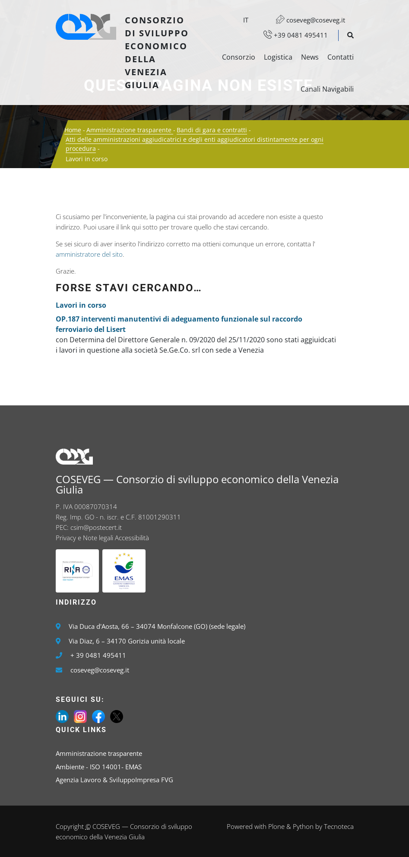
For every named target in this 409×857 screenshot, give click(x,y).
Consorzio (238, 57)
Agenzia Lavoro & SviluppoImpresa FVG (114, 779)
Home (72, 130)
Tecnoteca (339, 826)
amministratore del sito (89, 254)
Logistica (278, 57)
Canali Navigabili (327, 89)
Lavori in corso (81, 305)
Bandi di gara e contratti (212, 130)
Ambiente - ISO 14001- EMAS (99, 766)
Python (303, 826)
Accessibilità (132, 537)
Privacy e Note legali (84, 537)
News (310, 57)
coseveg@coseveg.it (306, 20)
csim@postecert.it (96, 527)
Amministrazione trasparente (129, 130)
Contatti (340, 57)
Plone (276, 826)
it (245, 20)
